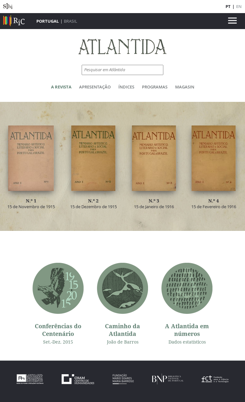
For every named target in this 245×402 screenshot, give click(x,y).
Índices (126, 87)
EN (239, 6)
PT (228, 6)
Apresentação (95, 87)
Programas (154, 87)
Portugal (47, 21)
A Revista (61, 87)
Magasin (184, 87)
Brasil (70, 21)
